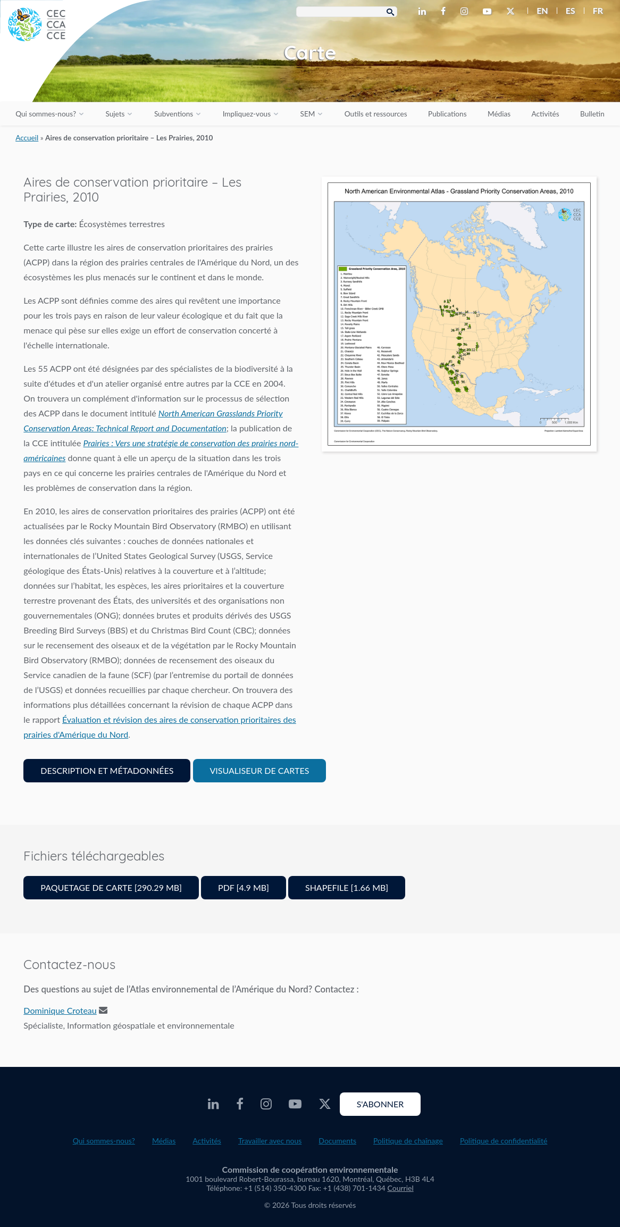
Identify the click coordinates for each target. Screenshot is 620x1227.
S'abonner (380, 1104)
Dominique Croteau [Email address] (59, 1010)
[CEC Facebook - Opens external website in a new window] (445, 11)
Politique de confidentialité (503, 1140)
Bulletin (592, 114)
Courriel (401, 1187)
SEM (307, 114)
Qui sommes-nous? (45, 114)
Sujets (114, 114)
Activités (545, 114)
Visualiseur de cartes (259, 770)
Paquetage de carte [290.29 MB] (111, 887)
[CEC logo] (80, 80)
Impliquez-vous (247, 114)
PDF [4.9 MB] (243, 887)
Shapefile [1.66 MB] (346, 887)
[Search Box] (346, 11)
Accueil (26, 137)
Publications (447, 114)
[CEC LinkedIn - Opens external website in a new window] (424, 11)
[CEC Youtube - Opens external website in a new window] (489, 11)
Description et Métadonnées (106, 770)
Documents (337, 1140)
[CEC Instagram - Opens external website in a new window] (466, 11)
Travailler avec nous (269, 1140)
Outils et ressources (376, 114)
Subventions (173, 114)
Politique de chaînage (408, 1140)
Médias (499, 114)
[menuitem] (537, 10)
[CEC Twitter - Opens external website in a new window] (512, 11)
